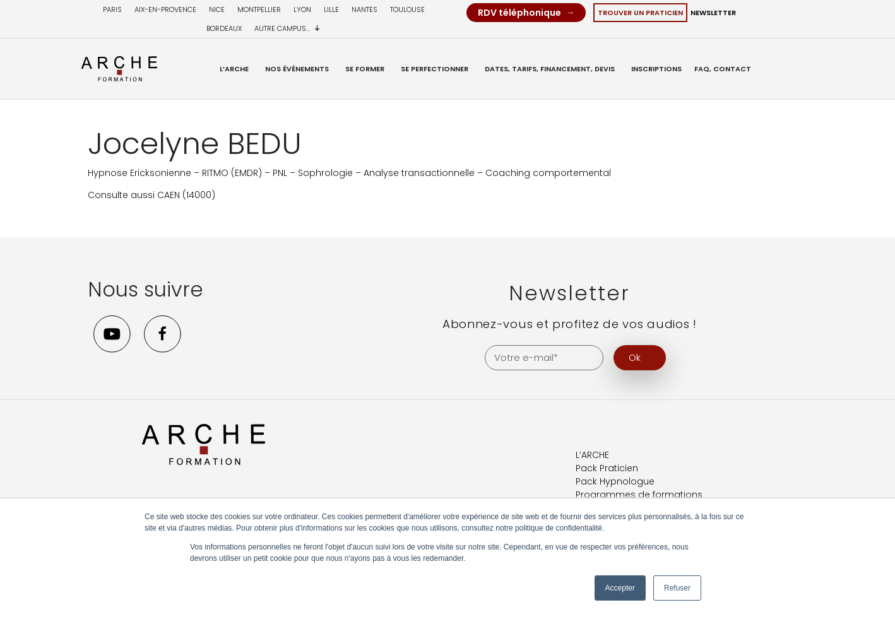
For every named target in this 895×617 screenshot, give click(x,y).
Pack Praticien (607, 468)
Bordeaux (224, 28)
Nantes (364, 9)
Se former (364, 69)
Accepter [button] (620, 588)
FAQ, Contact (722, 69)
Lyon (302, 9)
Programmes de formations (639, 494)
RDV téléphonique (519, 12)
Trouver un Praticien (640, 13)
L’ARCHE (234, 69)
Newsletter (713, 13)
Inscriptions (656, 69)
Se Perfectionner (434, 69)
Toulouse (407, 9)
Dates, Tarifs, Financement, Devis (550, 69)
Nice (217, 9)
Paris (112, 9)
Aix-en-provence (165, 9)
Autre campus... (287, 28)
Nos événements (297, 69)
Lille (331, 9)
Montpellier (259, 9)
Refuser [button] (677, 588)
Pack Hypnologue (615, 481)
